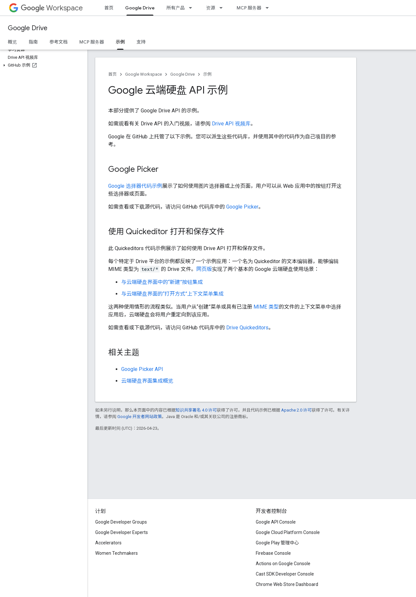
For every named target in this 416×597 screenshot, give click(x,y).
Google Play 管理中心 (277, 542)
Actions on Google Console (283, 563)
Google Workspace (143, 74)
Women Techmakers (116, 553)
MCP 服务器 (249, 8)
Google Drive (27, 28)
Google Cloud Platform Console (288, 532)
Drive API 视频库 (231, 124)
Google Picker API (142, 369)
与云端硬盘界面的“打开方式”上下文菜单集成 (172, 294)
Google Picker (242, 207)
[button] (42, 65)
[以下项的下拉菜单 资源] (223, 8)
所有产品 (175, 8)
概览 (12, 42)
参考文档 (58, 42)
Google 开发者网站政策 (139, 416)
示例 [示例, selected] (120, 42)
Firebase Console (273, 553)
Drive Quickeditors (247, 327)
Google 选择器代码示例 (135, 186)
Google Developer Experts (121, 532)
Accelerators (108, 542)
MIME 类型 (266, 307)
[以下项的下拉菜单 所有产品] (192, 8)
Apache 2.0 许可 (296, 410)
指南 (33, 42)
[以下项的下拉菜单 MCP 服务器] (269, 8)
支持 (141, 42)
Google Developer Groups (121, 522)
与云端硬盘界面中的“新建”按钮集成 (162, 282)
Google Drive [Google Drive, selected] (140, 8)
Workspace (52, 8)
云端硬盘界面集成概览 (147, 381)
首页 (108, 8)
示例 (207, 74)
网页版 (204, 269)
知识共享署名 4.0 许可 (196, 410)
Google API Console (276, 522)
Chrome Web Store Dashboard (287, 584)
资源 (210, 8)
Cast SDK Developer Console (285, 574)
